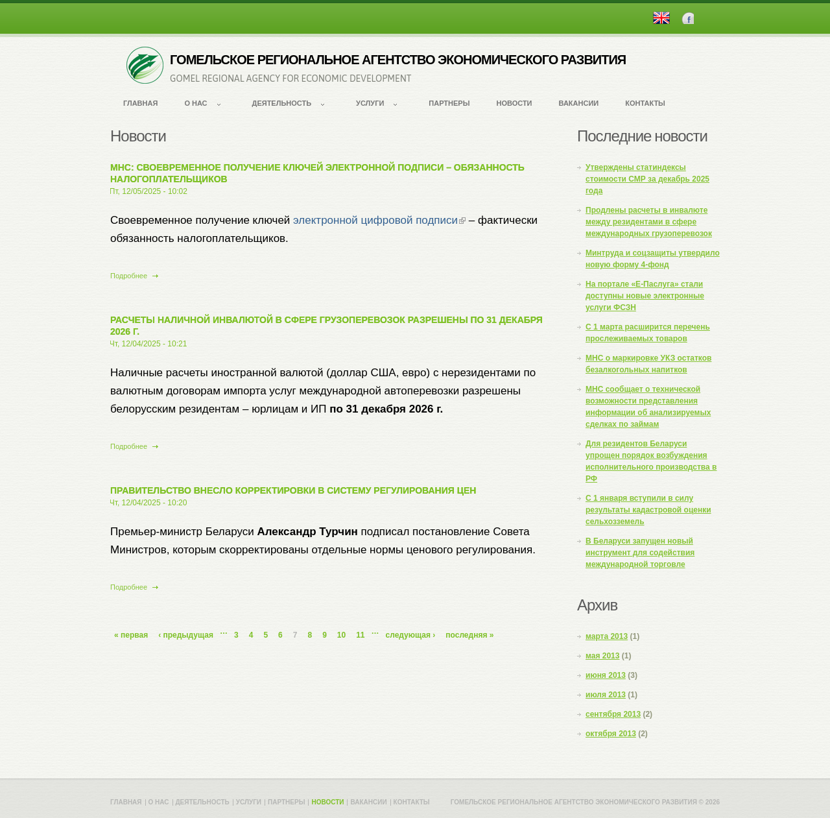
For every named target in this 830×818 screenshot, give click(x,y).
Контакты (645, 103)
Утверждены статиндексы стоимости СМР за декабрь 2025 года (647, 179)
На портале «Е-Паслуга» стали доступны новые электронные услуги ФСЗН (645, 296)
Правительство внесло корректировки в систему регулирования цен (293, 490)
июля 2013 (606, 694)
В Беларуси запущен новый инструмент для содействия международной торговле (640, 552)
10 (341, 635)
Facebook (688, 18)
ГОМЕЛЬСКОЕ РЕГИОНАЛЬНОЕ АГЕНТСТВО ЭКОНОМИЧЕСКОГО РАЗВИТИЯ (398, 60)
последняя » (469, 635)
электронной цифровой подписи (379, 220)
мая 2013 (602, 655)
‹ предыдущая (185, 635)
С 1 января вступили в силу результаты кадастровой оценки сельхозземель (648, 510)
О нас (195, 103)
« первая (131, 635)
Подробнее (134, 276)
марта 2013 (607, 636)
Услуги (370, 103)
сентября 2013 (613, 714)
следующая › (411, 635)
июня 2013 (606, 675)
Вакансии (579, 103)
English (661, 18)
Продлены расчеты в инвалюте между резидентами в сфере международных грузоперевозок (649, 222)
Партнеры (449, 103)
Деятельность (282, 103)
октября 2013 (611, 733)
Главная (140, 103)
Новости (514, 103)
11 (360, 635)
